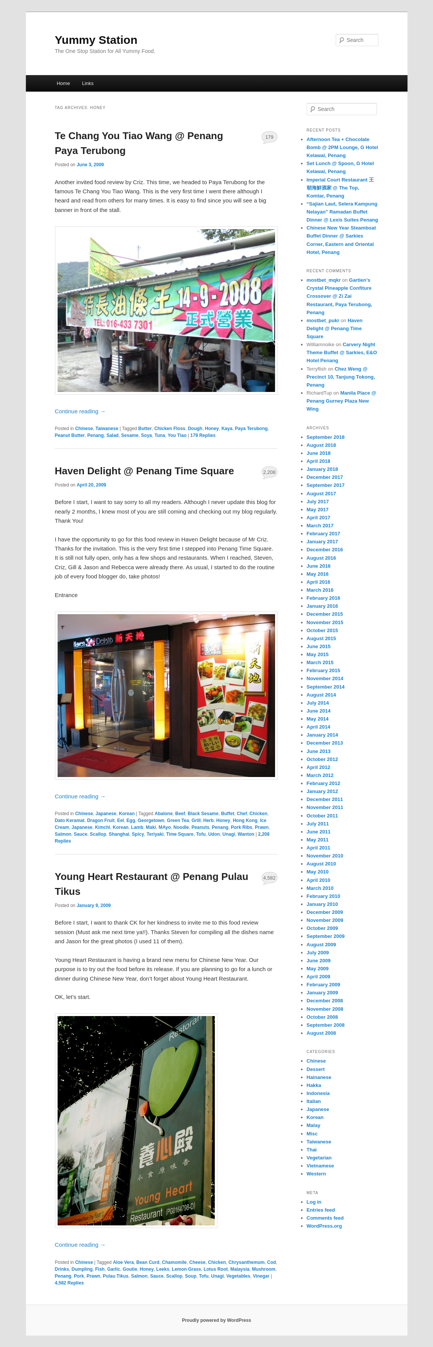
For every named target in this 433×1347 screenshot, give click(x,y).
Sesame (129, 435)
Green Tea (178, 820)
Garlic (113, 1269)
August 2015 (321, 638)
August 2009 (321, 944)
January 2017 (322, 541)
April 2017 (318, 517)
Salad (112, 435)
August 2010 (321, 864)
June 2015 (319, 646)
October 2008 (322, 1017)
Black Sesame (203, 813)
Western (316, 1174)
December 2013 (325, 743)
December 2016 (325, 549)
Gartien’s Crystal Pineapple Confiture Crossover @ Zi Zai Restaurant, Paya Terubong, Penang (339, 296)
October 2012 (322, 759)
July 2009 (318, 952)
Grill (196, 820)
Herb (208, 820)
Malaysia (239, 1269)
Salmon (63, 834)
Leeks (162, 1269)
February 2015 (323, 670)
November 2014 (325, 678)
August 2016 (321, 558)
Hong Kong (245, 820)
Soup (190, 1276)
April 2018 (318, 461)
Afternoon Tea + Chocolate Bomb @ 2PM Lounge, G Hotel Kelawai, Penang (342, 147)
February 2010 (323, 896)
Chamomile (174, 1262)
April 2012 (318, 767)
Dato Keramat (70, 820)
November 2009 (325, 920)
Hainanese (319, 1077)
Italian (314, 1101)
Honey (212, 428)
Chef (242, 813)
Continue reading (80, 411)
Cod (271, 1262)
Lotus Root (216, 1269)
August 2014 (321, 695)
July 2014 (318, 703)
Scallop (98, 834)
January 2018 (322, 469)
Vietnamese (320, 1166)
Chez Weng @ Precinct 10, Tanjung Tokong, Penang (341, 377)
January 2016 (322, 606)
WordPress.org (324, 1226)
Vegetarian (319, 1158)
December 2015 (325, 614)
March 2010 (320, 888)
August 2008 (321, 1033)
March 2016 (320, 590)
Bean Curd (147, 1262)
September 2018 (326, 437)
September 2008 (326, 1025)
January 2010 (322, 904)
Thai (312, 1150)
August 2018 (321, 445)
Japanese (105, 813)
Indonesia (318, 1093)
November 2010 (325, 856)
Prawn (262, 827)
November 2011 (325, 807)
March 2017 (320, 525)
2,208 (269, 472)
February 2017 (323, 533)
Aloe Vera (123, 1262)
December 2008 (325, 1000)
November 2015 (325, 622)
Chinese (84, 428)
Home (63, 83)
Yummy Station (96, 40)
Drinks (62, 1269)
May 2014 (318, 719)
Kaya (226, 428)
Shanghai (119, 834)
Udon (214, 834)
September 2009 (326, 936)
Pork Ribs (241, 827)
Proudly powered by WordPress (216, 1320)
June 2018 (319, 453)
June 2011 (319, 832)
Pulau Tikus (116, 1276)
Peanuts (200, 827)
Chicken (258, 813)
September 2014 (326, 687)
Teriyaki (154, 834)
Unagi (228, 834)
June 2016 (319, 566)
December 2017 (325, 477)
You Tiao (177, 435)
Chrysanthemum (247, 1262)
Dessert (316, 1069)
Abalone (163, 813)
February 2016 (323, 598)
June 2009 (319, 960)
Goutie (130, 1269)
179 (269, 137)
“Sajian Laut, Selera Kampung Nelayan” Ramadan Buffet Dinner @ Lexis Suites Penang (342, 212)
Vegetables (238, 1276)
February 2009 (323, 984)
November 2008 (325, 1009)
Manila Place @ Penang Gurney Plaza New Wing (342, 401)
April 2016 (318, 582)
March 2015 (320, 662)
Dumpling (82, 1269)
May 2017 (318, 509)
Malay (313, 1125)
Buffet (227, 813)
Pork (79, 1276)
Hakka (314, 1085)
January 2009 (322, 992)
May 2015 (318, 654)
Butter (144, 428)
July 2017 (318, 501)
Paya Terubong (251, 428)
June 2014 (319, 711)
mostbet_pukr (323, 320)
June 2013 (319, 751)
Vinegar (261, 1276)
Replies (203, 435)
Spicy (138, 834)
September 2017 (326, 485)
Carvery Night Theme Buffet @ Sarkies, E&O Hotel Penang (342, 352)
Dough (195, 428)
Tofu (201, 834)
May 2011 (318, 840)
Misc (312, 1134)
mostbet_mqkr (324, 280)
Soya (146, 435)
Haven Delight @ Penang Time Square (144, 471)
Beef (180, 813)
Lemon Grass (186, 1269)
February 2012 (323, 783)
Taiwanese (106, 428)
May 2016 (318, 574)
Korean (127, 813)
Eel (120, 820)
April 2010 (318, 880)
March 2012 (320, 775)
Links (87, 83)
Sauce (80, 834)
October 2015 (322, 630)
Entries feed (321, 1210)
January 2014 (322, 735)
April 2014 (318, 727)
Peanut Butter (70, 435)
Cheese (197, 1262)
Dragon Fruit (100, 820)
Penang (95, 435)
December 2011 (325, 799)
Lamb (137, 827)
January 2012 (322, 791)
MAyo (165, 827)
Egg (131, 820)
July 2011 (318, 824)
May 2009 (318, 968)
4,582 (269, 878)
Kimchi (102, 827)
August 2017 (321, 493)
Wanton (246, 834)
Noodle (181, 827)
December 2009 (325, 912)
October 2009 (322, 928)
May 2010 (318, 872)
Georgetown (151, 820)
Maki (151, 827)
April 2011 (318, 848)
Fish (100, 1269)
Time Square (179, 834)
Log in (314, 1202)
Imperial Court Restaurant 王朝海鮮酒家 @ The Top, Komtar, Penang (340, 188)
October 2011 (322, 816)
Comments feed (325, 1218)
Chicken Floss (169, 428)
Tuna (160, 435)
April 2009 (318, 976)
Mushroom (263, 1269)
